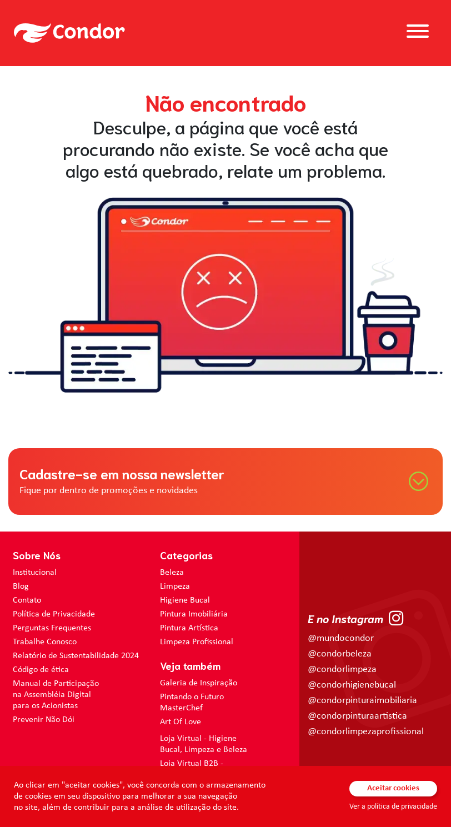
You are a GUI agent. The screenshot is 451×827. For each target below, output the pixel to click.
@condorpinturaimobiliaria (362, 700)
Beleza (172, 572)
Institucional (35, 572)
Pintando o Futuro (192, 697)
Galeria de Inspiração (198, 683)
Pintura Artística (189, 628)
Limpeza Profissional (196, 642)
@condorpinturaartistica (357, 716)
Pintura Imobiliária (194, 614)
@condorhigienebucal (352, 685)
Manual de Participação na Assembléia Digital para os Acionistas (56, 694)
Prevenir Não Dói (43, 719)
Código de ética (41, 669)
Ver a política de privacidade (393, 807)
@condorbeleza (340, 654)
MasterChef (181, 708)
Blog (21, 586)
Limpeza (175, 586)
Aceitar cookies (393, 788)
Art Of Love (180, 722)
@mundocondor (341, 638)
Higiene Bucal (185, 600)
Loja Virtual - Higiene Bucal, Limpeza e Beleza (203, 744)
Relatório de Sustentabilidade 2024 (76, 655)
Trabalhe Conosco (45, 642)
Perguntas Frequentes (52, 628)
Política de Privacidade (54, 614)
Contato (27, 600)
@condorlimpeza (342, 669)
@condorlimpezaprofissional (366, 731)
